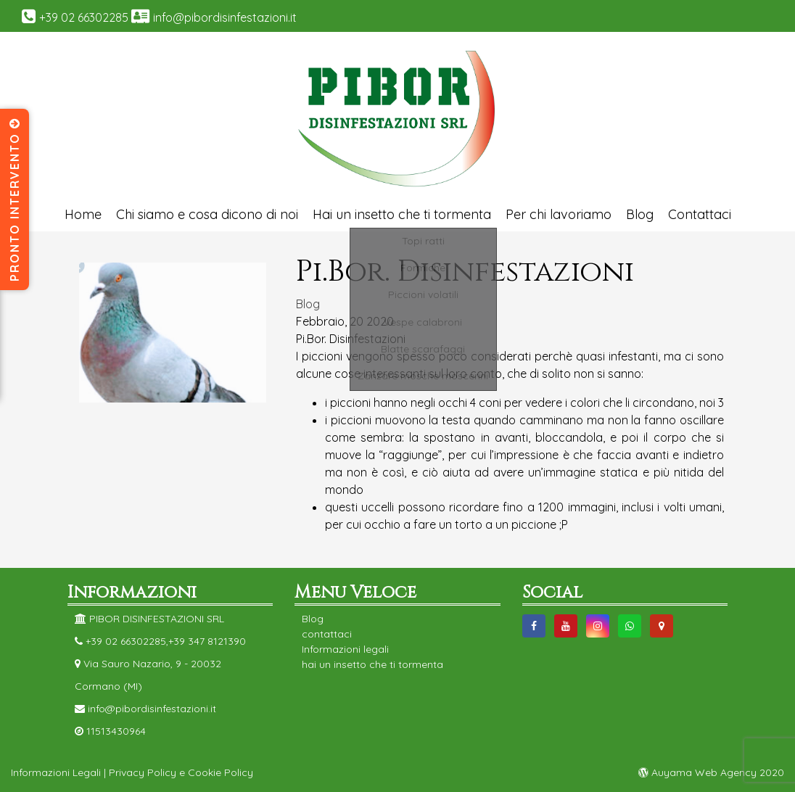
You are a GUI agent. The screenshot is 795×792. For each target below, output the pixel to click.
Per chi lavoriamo (558, 214)
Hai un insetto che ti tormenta (402, 214)
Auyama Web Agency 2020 (711, 772)
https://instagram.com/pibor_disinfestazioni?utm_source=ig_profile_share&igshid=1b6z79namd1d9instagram (597, 626)
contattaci (327, 633)
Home (83, 214)
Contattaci (699, 214)
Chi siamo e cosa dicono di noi (207, 214)
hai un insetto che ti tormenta (372, 664)
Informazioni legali (345, 649)
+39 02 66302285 (83, 17)
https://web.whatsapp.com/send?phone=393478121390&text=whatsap (629, 626)
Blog (640, 214)
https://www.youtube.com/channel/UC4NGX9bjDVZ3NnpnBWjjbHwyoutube (565, 626)
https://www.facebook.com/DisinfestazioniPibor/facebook (533, 626)
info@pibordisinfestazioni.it (225, 17)
